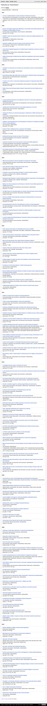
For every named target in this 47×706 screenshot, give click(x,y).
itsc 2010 (4, 463)
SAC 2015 (5, 85)
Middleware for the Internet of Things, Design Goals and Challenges (17, 414)
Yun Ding (10, 549)
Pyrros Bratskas (23, 549)
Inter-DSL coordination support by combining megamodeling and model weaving (19, 384)
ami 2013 (4, 214)
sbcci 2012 (5, 244)
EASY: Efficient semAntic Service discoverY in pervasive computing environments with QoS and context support (23, 563)
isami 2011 (5, 304)
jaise (3, 40)
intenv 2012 (5, 188)
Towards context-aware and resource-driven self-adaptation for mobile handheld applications (22, 652)
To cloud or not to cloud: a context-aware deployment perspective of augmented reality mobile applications (22, 82)
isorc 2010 (5, 392)
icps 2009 (4, 511)
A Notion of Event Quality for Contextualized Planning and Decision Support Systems (20, 342)
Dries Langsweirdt (6, 391)
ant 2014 (4, 110)
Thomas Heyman (13, 44)
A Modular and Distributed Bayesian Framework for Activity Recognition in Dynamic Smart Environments (21, 211)
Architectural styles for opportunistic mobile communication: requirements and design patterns (23, 575)
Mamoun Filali (30, 326)
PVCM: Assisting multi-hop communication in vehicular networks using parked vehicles (21, 234)
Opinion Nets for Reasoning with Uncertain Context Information (16, 692)
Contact (6, 704)
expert (4, 572)
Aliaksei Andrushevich (35, 273)
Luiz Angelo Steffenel (7, 594)
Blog (24, 704)
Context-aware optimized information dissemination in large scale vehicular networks (20, 453)
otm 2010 (4, 411)
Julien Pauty (10, 605)
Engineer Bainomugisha (7, 230)
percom (4, 672)
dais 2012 (4, 231)
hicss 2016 (5, 33)
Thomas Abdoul (10, 330)
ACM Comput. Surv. (6, 169)
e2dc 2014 (5, 175)
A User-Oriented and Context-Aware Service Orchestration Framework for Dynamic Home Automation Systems (24, 372)
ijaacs (4, 423)
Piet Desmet (35, 337)
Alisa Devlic (5, 479)
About (2, 704)
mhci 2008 (5, 584)
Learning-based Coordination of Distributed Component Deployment (17, 598)
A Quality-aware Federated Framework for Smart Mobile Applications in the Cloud (20, 107)
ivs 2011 (4, 358)
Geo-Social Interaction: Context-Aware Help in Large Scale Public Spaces (18, 395)
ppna (4, 350)
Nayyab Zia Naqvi (6, 31)
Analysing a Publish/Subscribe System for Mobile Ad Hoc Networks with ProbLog (20, 307)
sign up (7, 698)
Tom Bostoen (5, 70)
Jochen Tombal (14, 91)
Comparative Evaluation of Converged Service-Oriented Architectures (17, 657)
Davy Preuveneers (6, 17)
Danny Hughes (34, 83)
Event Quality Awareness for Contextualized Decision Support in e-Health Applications (21, 149)
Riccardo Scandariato (14, 379)
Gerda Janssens (39, 115)
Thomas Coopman (6, 373)
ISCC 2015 (5, 78)
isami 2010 (5, 368)
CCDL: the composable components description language (15, 675)
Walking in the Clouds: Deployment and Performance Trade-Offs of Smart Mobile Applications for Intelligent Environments (23, 184)
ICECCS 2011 (5, 315)
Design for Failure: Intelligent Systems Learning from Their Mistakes (17, 128)
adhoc (4, 72)
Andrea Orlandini (20, 18)
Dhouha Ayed (5, 531)
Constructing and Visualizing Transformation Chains (14, 610)
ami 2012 (4, 276)
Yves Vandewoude (13, 498)
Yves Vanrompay (29, 308)
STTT (4, 678)
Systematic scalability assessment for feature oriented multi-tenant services (18, 43)
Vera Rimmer (27, 17)
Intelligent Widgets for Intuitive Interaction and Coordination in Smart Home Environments (21, 259)
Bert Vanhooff (12, 385)
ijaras (4, 440)
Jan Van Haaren (17, 281)
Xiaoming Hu (5, 549)
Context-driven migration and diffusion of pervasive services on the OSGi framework (20, 420)
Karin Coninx (39, 397)
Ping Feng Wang (35, 130)
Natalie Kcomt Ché (6, 366)
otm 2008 (4, 559)
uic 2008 (4, 589)
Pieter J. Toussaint (24, 150)
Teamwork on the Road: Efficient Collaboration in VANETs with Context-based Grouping (21, 318)
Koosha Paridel (6, 115)
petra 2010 (5, 456)
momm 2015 (5, 92)
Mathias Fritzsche (6, 487)
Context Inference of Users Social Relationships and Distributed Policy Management (20, 478)
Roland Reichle (11, 479)
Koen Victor (22, 556)
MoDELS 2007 (5, 689)
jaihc (3, 118)
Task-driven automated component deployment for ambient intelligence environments (20, 669)
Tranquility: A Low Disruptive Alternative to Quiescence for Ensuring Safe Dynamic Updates (22, 681)
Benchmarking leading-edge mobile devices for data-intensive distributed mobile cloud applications (23, 75)
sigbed (4, 643)
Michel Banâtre (17, 647)
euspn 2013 (5, 201)
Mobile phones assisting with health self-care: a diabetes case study (17, 581)
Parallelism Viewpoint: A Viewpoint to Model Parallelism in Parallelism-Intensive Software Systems (23, 312)
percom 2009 (5, 482)
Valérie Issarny (30, 565)
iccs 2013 (4, 163)
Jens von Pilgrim (6, 611)
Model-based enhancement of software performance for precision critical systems (20, 402)
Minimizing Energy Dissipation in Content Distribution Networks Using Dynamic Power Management (23, 178)
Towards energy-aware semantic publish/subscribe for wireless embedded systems (20, 253)
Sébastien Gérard (6, 640)
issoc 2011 (5, 298)
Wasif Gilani (38, 487)
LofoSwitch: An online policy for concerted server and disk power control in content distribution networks (23, 68)
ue (3, 256)
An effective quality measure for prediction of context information (16, 431)
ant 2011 (4, 321)
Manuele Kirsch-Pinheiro (25, 479)
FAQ (27, 704)
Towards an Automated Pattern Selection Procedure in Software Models (17, 279)
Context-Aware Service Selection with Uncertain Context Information (17, 520)
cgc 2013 (4, 181)
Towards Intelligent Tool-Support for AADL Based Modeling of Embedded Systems (20, 497)
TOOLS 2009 (5, 494)
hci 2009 (4, 505)
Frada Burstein (6, 447)
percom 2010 (5, 434)
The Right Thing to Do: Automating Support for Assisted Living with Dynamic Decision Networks (23, 191)
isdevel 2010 (5, 552)
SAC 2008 (5, 595)
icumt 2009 (5, 517)
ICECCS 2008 (5, 539)
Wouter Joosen (41, 17)
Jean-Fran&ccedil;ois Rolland (21, 326)
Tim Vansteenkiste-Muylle (15, 76)
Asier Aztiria (6, 18)
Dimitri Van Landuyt (19, 659)
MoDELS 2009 (5, 500)
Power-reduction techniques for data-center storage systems (15, 166)
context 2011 (5, 345)
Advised (7, 7)
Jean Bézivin (38, 385)
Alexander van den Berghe (8, 281)
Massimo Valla (5, 481)
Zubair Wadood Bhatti (7, 102)
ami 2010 (4, 400)
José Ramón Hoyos (6, 302)
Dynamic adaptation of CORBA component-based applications (16, 627)
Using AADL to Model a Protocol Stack (11, 536)
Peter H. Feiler (17, 330)
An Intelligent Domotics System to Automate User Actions (15, 365)
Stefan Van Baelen (24, 281)
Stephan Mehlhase (13, 433)
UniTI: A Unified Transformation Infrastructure (12, 686)
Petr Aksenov (11, 397)
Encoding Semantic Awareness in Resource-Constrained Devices (16, 569)
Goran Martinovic (11, 236)
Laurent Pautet (12, 326)
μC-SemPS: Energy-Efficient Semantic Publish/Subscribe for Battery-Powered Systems (21, 426)
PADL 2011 (5, 310)
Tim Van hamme (22, 17)
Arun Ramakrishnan (14, 17)
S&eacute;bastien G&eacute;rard (33, 330)
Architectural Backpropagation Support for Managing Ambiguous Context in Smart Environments (23, 663)
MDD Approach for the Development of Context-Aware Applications (17, 633)
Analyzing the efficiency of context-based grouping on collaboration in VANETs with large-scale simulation (23, 113)
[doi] (3, 21)
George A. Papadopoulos (32, 549)
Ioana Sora (5, 676)
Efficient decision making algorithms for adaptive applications (16, 508)
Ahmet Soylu (5, 337)
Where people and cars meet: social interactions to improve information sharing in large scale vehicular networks (22, 467)
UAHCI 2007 (5, 666)
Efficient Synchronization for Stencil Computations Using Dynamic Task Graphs (19, 160)
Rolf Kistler (42, 273)
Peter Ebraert (13, 682)
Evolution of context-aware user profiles (11, 514)
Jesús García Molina (22, 302)
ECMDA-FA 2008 (6, 544)
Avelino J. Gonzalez (14, 144)
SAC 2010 (5, 471)
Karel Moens (12, 83)
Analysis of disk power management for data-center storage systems (17, 247)
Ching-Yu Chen (13, 130)
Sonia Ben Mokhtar (6, 565)
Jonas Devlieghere (13, 31)
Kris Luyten (34, 397)
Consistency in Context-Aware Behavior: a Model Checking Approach (17, 265)
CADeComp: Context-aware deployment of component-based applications (18, 530)
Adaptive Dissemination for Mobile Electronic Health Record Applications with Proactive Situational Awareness (23, 57)
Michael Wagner (17, 479)
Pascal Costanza (20, 162)
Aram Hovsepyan (6, 379)
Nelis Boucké (13, 314)
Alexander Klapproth (7, 275)
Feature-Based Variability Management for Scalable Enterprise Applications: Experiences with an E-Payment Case (23, 50)
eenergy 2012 (5, 250)
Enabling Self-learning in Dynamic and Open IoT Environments (16, 136)
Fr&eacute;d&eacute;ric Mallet (25, 327)
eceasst (4, 417)
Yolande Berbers (34, 17)
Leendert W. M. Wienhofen (8, 150)
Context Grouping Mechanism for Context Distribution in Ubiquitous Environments (20, 555)
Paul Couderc (10, 647)
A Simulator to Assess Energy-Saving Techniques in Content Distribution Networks (20, 172)
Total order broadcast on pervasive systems (12, 592)
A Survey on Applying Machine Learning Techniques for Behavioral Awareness (19, 15)
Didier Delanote (36, 326)
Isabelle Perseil (6, 326)
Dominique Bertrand (35, 327)
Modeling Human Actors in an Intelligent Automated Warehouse (16, 502)
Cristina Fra (40, 556)
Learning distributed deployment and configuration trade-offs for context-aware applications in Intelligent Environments (22, 100)
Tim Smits (11, 439)
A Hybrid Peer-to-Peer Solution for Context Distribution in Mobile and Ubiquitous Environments (22, 547)
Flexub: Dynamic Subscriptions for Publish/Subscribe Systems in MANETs (18, 228)
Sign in (42, 1)
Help (14, 704)
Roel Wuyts (14, 162)
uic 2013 (4, 194)
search (15, 1)
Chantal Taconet (11, 531)
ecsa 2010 (5, 405)
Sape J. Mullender (11, 70)
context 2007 (5, 636)
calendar (11, 1)
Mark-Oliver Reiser (35, 640)
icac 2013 (4, 207)
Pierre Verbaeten (10, 676)
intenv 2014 (5, 126)
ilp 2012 (4, 282)
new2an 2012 (5, 288)
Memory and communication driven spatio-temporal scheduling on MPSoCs (18, 240)
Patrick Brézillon (7, 144)
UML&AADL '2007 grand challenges (10, 639)
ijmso (4, 339)
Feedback (31, 704)
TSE (3, 684)
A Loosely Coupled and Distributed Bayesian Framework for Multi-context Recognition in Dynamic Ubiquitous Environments (23, 218)
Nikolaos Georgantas (22, 565)
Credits (10, 704)
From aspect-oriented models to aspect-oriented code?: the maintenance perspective (20, 378)
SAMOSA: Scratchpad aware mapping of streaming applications (16, 295)
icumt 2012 (5, 237)
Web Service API (19, 704)
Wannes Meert (20, 192)
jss (3, 46)
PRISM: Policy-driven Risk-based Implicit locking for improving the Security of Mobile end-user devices (22, 89)
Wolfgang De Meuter (36, 230)
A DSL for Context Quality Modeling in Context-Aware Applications (16, 301)
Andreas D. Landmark (25, 343)
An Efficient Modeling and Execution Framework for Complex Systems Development (20, 324)
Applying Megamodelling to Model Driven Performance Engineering (17, 485)
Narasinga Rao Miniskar (31, 297)
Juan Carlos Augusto (13, 18)
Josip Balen (5, 236)
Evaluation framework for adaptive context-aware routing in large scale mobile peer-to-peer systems (23, 347)
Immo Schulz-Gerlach (19, 611)
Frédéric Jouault (6, 385)
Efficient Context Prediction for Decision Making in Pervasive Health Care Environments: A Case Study (23, 444)
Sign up (45, 1)
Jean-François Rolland (20, 640)
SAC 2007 (5, 630)
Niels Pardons (13, 366)
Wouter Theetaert (13, 373)
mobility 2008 (5, 578)
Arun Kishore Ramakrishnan (8, 137)
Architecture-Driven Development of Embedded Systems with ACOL (17, 389)
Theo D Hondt (26, 682)
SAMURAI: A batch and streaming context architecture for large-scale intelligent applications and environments (23, 37)
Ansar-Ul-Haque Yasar (23, 115)
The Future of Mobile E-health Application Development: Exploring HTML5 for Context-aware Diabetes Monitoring (22, 198)
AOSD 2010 (5, 381)
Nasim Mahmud (6, 397)
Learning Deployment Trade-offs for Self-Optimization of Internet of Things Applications (21, 204)
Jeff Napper (10, 173)
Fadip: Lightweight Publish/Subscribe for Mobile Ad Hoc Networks (16, 408)
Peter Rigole (12, 600)
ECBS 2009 (5, 488)
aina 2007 (4, 649)
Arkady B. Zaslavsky (20, 447)
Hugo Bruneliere (18, 385)
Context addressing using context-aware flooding (13, 604)
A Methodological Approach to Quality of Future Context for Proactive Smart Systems (20, 285)
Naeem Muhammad (6, 314)
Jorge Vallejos (21, 230)
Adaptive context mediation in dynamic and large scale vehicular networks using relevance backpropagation (22, 616)
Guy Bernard (17, 531)
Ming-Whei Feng (28, 130)
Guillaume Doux (25, 385)
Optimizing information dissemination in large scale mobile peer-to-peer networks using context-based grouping (23, 460)
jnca (3, 533)
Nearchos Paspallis (16, 549)
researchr (3, 1)
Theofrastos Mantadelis (13, 115)
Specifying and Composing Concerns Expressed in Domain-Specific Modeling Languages (21, 491)
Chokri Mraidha (23, 330)
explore (7, 1)
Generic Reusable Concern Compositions (11, 541)
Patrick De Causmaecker (13, 337)
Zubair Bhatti (13, 273)
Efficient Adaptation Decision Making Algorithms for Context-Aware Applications (19, 437)
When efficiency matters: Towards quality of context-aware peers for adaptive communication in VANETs (23, 354)
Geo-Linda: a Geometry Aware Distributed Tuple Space (14, 646)
